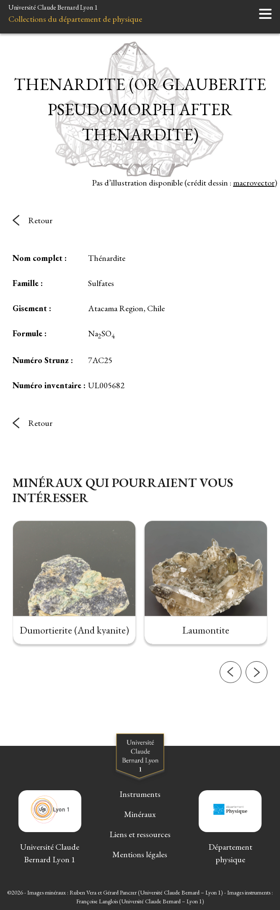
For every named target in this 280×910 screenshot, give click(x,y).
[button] (230, 682)
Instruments (140, 794)
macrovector (254, 182)
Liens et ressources (140, 834)
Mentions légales (139, 854)
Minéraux (140, 814)
